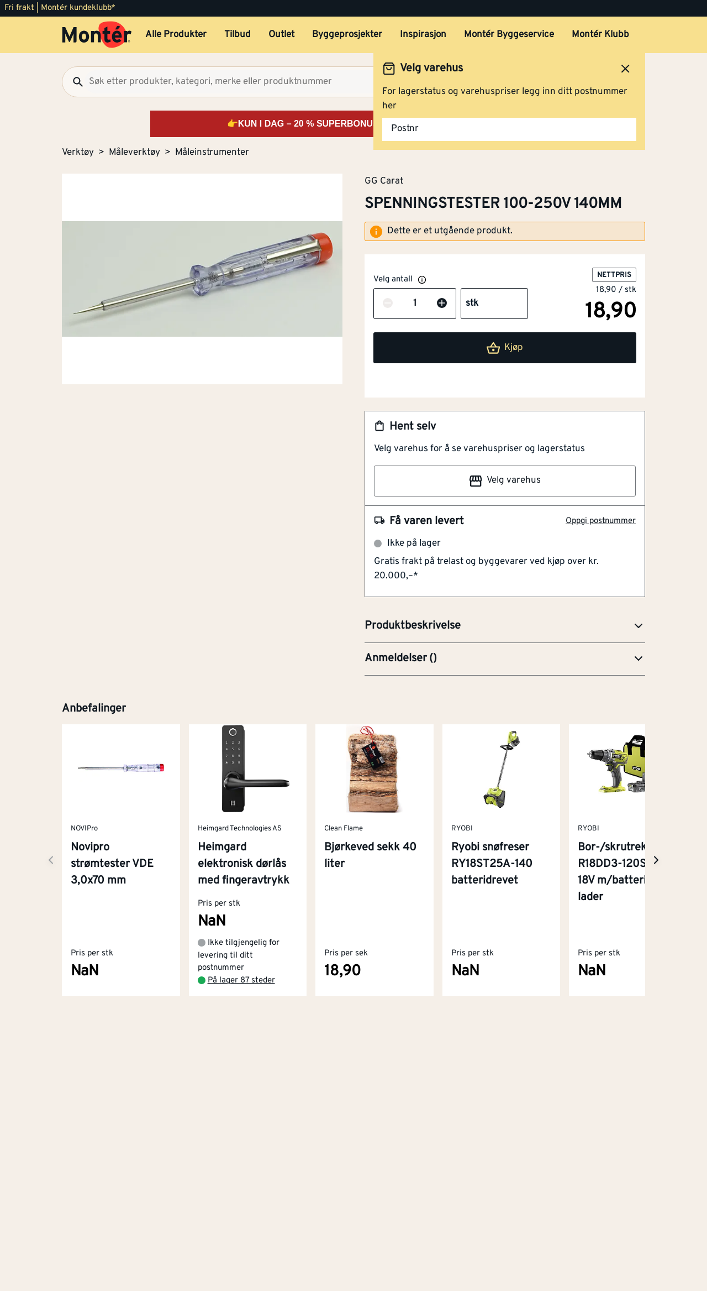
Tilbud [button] (237, 35)
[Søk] (73, 81)
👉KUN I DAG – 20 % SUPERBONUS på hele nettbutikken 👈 (354, 123)
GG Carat (384, 180)
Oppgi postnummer (601, 521)
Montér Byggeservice (509, 35)
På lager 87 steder (241, 980)
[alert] (505, 232)
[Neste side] (50, 860)
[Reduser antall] (387, 304)
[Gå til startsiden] (97, 35)
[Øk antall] (441, 304)
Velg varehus (505, 481)
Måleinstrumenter (212, 153)
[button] (505, 626)
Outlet (281, 35)
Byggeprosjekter (347, 35)
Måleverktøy (134, 153)
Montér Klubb (600, 35)
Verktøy (78, 153)
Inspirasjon (423, 35)
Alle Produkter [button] (176, 35)
